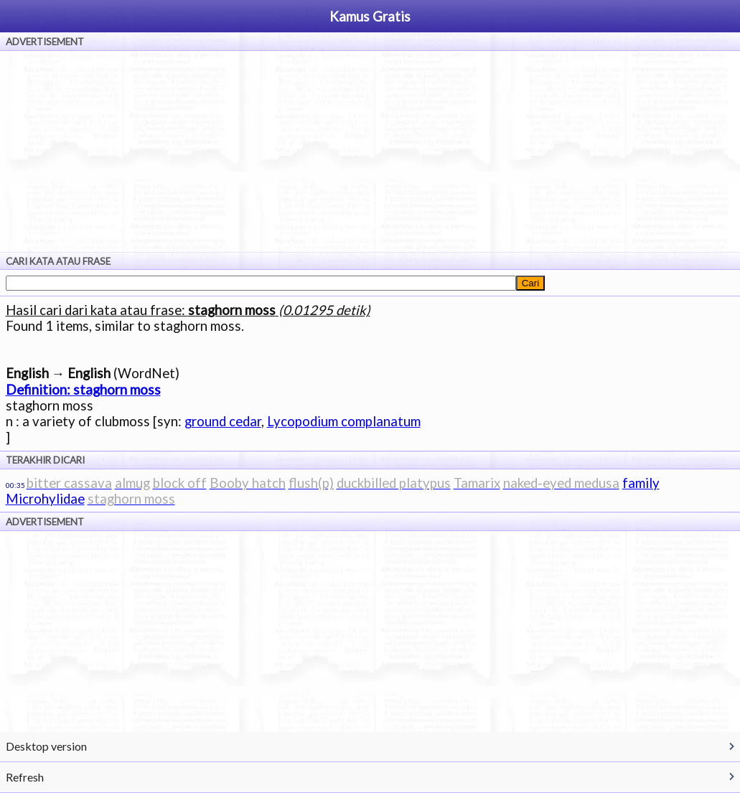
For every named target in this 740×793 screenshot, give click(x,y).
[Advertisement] (370, 151)
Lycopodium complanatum (344, 421)
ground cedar (222, 421)
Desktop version (46, 746)
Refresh (25, 777)
